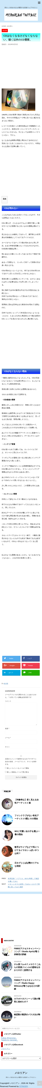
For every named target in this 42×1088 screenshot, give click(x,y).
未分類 (6, 683)
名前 (7, 728)
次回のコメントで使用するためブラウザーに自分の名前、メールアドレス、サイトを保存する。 (20, 761)
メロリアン (5, 1049)
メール (8, 738)
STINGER (23, 1086)
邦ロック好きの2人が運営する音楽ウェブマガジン (21, 1077)
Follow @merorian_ (9, 1038)
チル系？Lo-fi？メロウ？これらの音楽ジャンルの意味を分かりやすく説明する (27, 967)
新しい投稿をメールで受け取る (18, 772)
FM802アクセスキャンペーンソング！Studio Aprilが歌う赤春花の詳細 (27, 951)
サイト (7, 747)
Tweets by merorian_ (9, 1040)
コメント (8, 701)
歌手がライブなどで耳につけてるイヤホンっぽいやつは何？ (27, 850)
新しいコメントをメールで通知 (18, 768)
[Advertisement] (21, 67)
